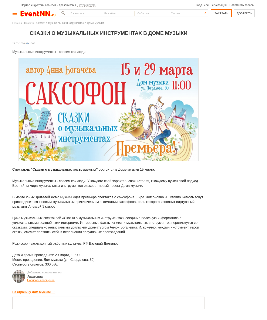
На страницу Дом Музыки (33, 292)
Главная (17, 22)
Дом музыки (35, 276)
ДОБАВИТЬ (244, 13)
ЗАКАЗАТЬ (221, 13)
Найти (62, 13)
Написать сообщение (41, 280)
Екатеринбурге (86, 5)
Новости (29, 22)
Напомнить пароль (242, 5)
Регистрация (218, 5)
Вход (199, 5)
